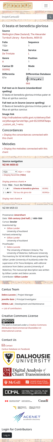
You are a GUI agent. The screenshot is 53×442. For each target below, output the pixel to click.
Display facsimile (15, 174)
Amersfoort (20, 215)
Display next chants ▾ (12, 198)
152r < (21, 171)
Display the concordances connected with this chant (25, 136)
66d (28, 83)
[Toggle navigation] (46, 6)
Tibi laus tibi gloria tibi (22, 192)
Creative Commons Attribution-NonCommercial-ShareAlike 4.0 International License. (24, 328)
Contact (7, 345)
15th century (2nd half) (19, 218)
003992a (45, 192)
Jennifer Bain (8, 299)
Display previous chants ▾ (14, 181)
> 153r (27, 171)
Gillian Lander (13, 228)
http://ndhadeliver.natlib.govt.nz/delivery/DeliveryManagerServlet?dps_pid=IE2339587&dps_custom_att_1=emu (26, 121)
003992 (6, 69)
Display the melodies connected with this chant (24, 150)
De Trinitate (8, 53)
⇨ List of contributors (11, 308)
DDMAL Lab (7, 303)
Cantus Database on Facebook (16, 349)
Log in (7, 435)
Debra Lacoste (13, 247)
